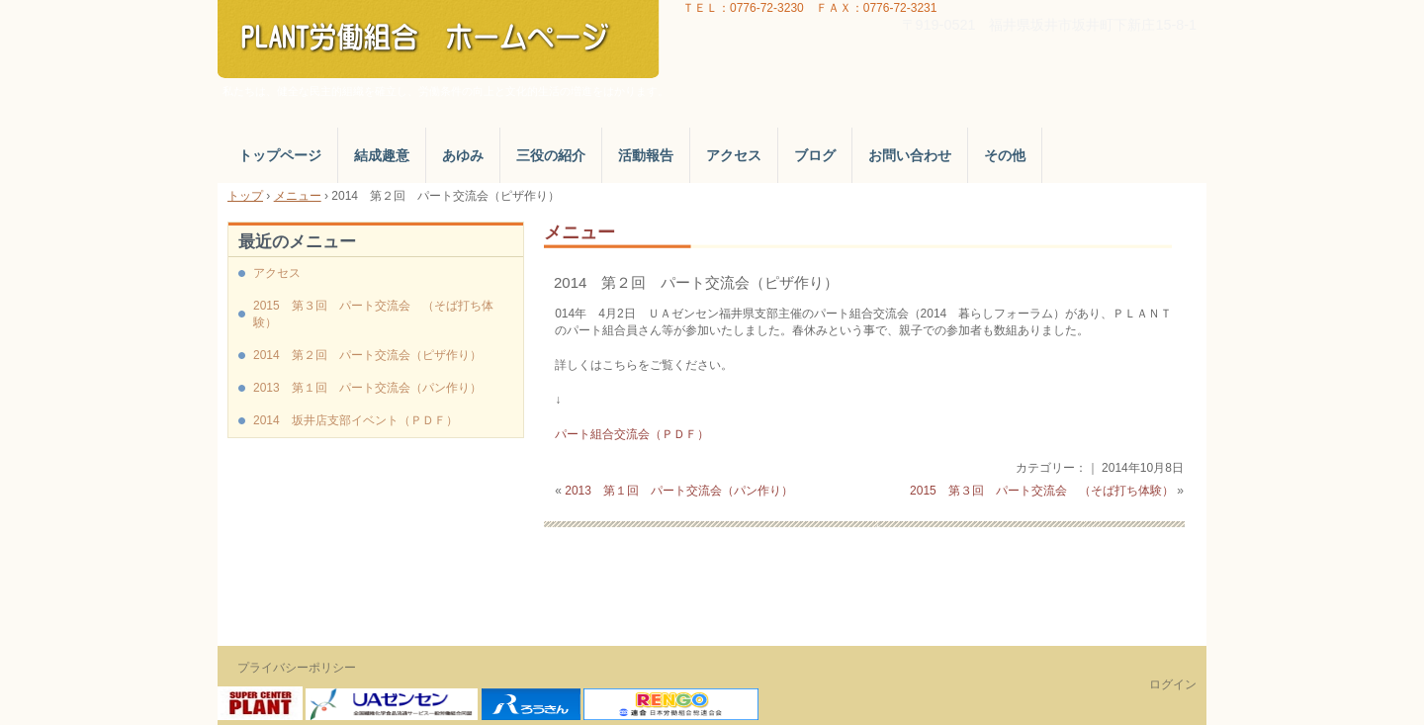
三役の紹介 (550, 155)
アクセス (733, 155)
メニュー (579, 232)
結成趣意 (381, 155)
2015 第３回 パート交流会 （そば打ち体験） (1042, 491)
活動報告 (645, 155)
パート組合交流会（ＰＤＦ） (632, 434)
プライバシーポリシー (296, 668)
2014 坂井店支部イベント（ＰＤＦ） (355, 420)
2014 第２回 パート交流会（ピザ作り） (696, 282)
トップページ (279, 155)
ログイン (1173, 684)
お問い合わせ (909, 155)
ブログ (815, 155)
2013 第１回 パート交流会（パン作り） (679, 491)
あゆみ (463, 155)
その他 (1004, 155)
